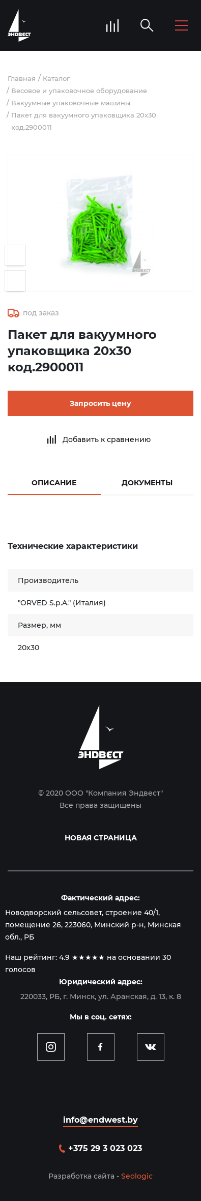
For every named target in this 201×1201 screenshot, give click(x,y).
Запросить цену (100, 403)
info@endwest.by (100, 1120)
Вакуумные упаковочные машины (70, 103)
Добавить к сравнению (107, 439)
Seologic (137, 1176)
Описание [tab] (54, 482)
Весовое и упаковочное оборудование (79, 90)
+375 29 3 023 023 (105, 1148)
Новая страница (101, 837)
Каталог (56, 78)
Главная (22, 78)
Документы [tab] (147, 482)
